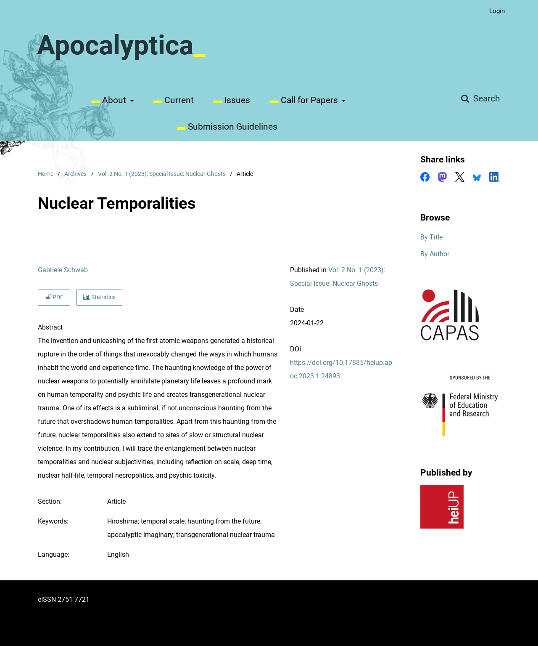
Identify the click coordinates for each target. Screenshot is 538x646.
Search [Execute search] (485, 98)
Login (494, 11)
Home (45, 174)
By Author (434, 254)
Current (171, 100)
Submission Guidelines (225, 126)
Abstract (50, 327)
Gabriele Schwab (63, 270)
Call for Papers (302, 100)
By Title (431, 237)
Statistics (99, 297)
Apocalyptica (115, 45)
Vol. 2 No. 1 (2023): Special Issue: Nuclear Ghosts (162, 174)
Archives (75, 174)
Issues (229, 100)
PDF (54, 297)
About (107, 100)
